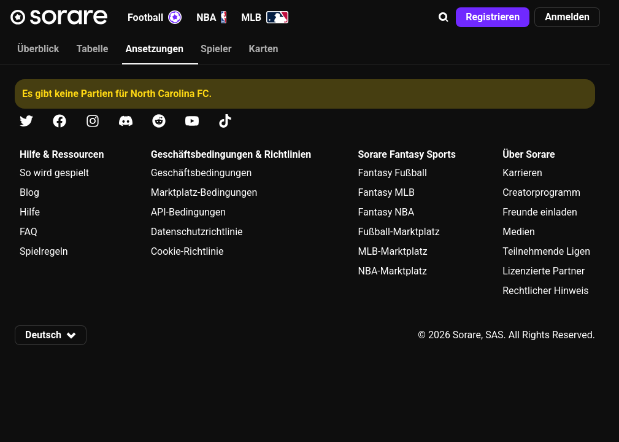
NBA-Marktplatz (392, 271)
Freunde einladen (539, 212)
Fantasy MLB (386, 192)
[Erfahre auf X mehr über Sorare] (26, 121)
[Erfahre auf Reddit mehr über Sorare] (159, 121)
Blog (29, 192)
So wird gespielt (54, 173)
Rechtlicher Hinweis (545, 291)
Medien (518, 232)
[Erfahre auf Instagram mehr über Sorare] (92, 121)
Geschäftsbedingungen (201, 173)
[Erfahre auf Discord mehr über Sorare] (125, 121)
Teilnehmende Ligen (546, 251)
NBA (211, 17)
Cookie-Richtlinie (187, 251)
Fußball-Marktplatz (399, 232)
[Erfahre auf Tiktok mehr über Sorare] (225, 121)
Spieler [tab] (216, 49)
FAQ (28, 232)
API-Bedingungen (188, 212)
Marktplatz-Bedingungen (204, 192)
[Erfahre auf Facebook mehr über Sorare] (59, 121)
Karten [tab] (264, 49)
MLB (264, 17)
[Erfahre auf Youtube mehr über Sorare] (192, 121)
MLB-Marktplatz (393, 251)
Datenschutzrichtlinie (197, 232)
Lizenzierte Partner (543, 271)
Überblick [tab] (38, 49)
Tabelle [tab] (92, 49)
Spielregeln (44, 251)
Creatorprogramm (541, 192)
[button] (443, 17)
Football (155, 17)
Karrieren (522, 173)
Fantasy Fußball (392, 173)
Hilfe (30, 212)
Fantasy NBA (386, 212)
